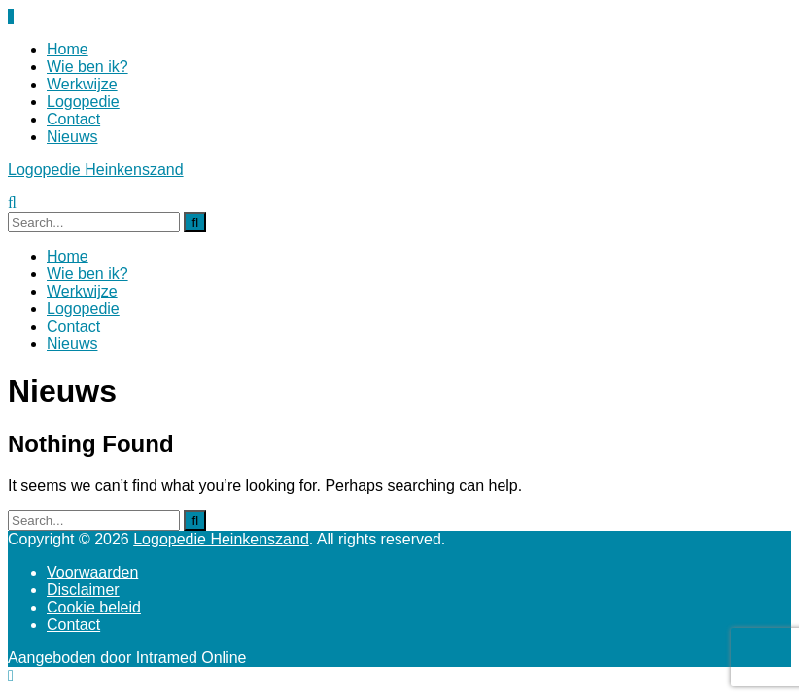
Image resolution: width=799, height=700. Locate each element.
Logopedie (83, 101)
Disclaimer (83, 589)
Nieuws (72, 136)
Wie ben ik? (87, 66)
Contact (73, 119)
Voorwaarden (92, 572)
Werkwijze (82, 84)
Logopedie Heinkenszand (96, 169)
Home (67, 49)
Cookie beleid (94, 607)
